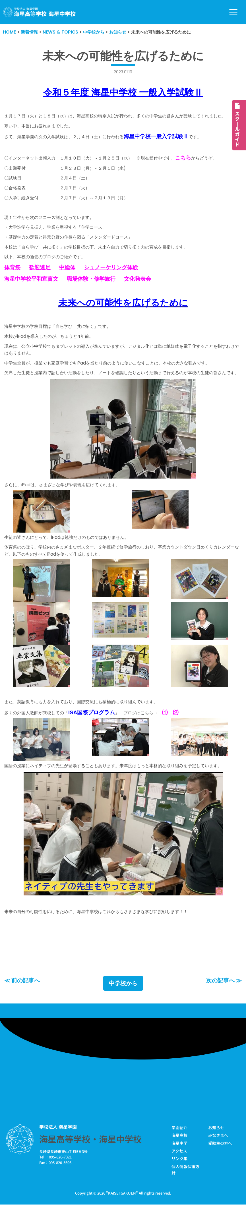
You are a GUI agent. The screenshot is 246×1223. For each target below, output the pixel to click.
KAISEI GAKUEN (122, 1209)
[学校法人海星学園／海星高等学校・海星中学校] (39, 12)
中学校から (123, 1000)
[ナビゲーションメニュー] (233, 12)
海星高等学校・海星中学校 (90, 1156)
